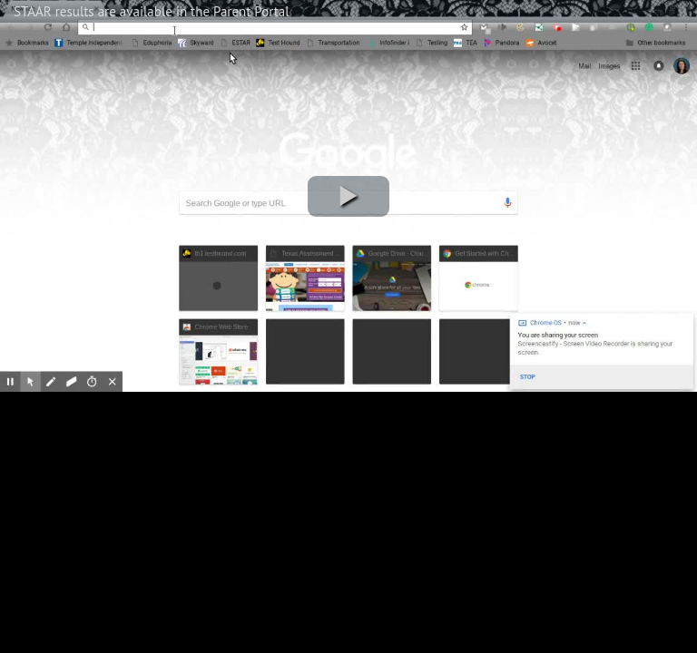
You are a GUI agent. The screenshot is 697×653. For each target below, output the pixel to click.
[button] (348, 196)
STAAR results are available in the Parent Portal (152, 11)
